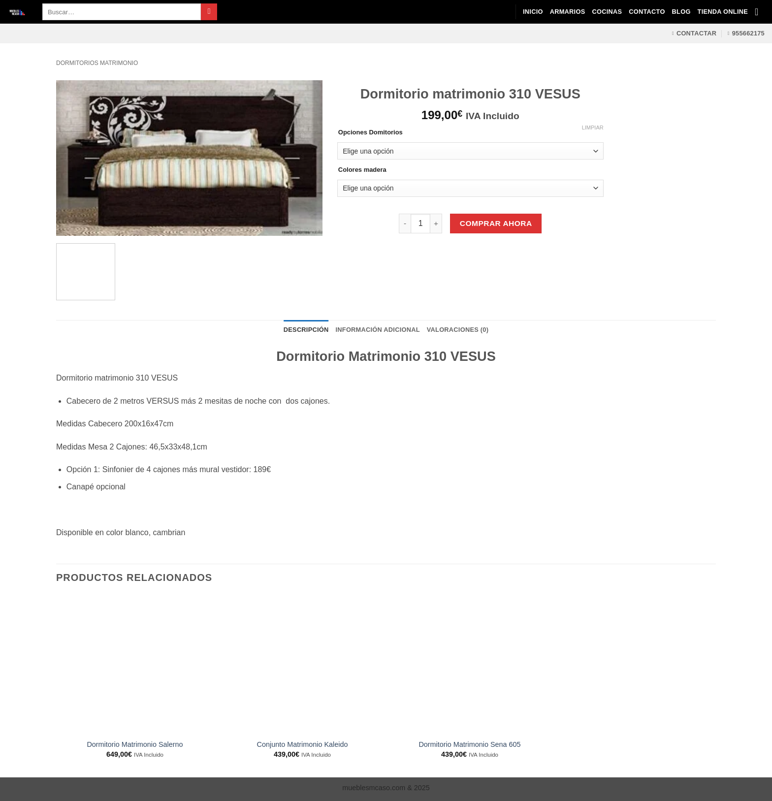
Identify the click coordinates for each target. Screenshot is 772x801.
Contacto (647, 11)
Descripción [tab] (306, 329)
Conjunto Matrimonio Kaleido (302, 744)
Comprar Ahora (496, 223)
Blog (681, 11)
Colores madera (362, 169)
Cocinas (607, 11)
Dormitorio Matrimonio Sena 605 (469, 744)
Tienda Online (723, 11)
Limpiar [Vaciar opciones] (593, 127)
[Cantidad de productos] (420, 223)
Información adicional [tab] (378, 329)
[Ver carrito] (760, 12)
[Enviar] (209, 11)
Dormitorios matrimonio (97, 63)
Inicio (533, 11)
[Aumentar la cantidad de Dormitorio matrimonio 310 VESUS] (436, 223)
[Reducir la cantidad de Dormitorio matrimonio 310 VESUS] (405, 223)
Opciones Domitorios (370, 132)
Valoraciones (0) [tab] (457, 329)
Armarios (567, 11)
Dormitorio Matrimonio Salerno (135, 744)
